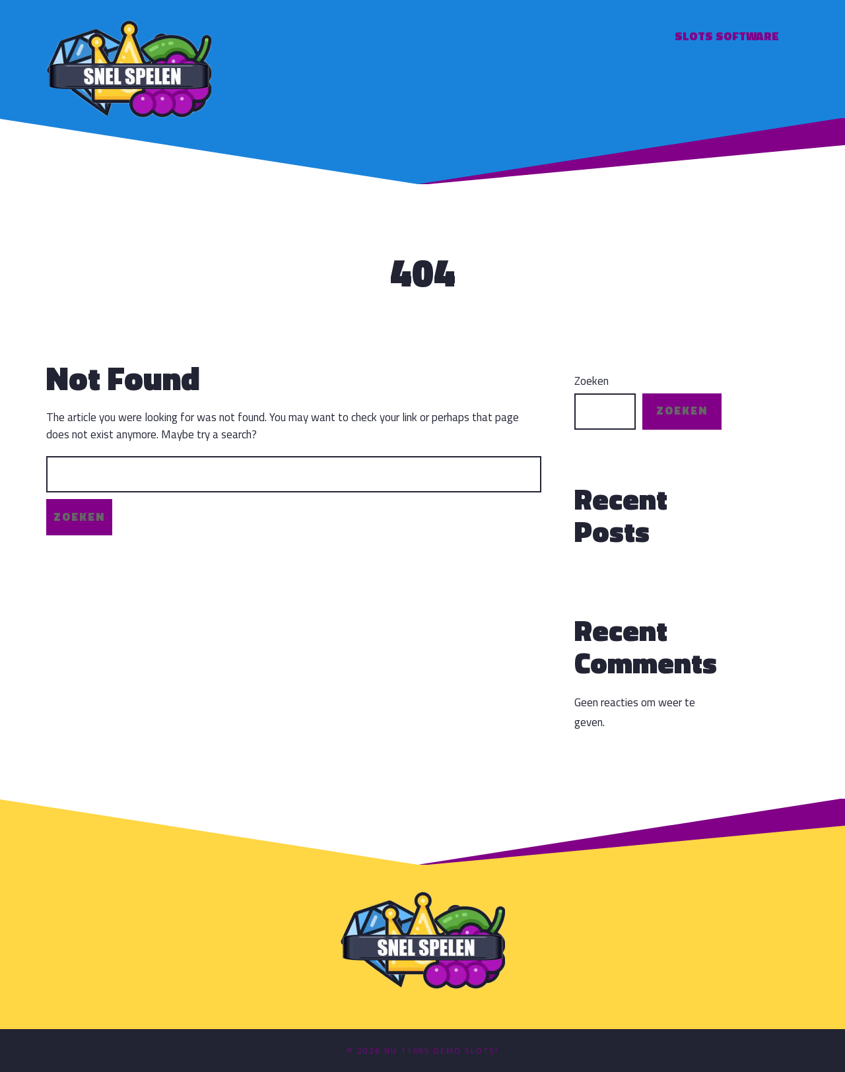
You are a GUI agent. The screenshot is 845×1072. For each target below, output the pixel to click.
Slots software (727, 36)
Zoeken (591, 381)
